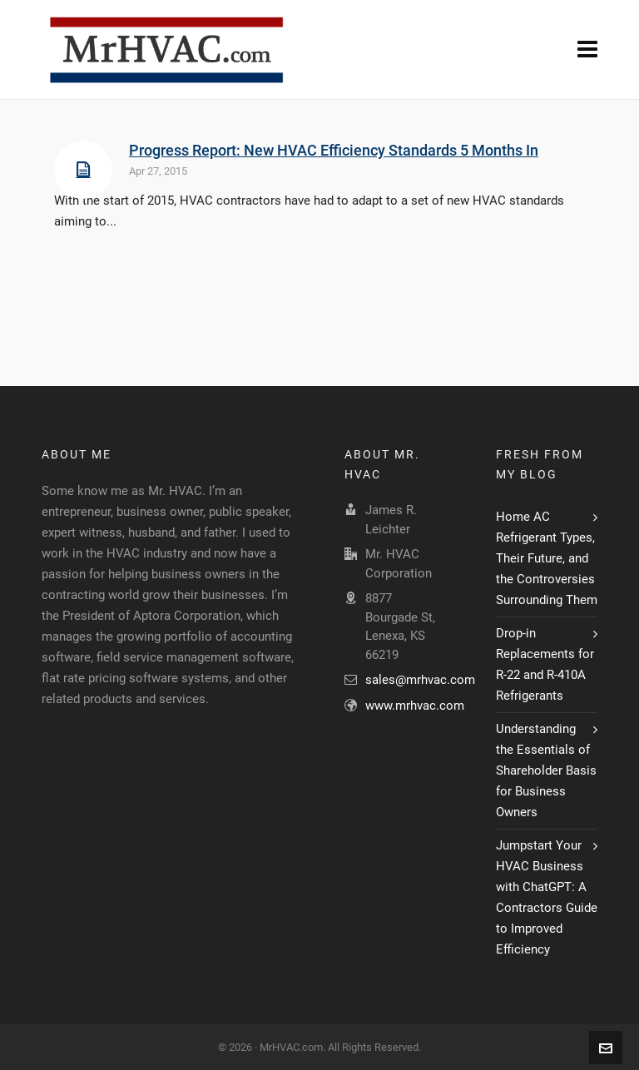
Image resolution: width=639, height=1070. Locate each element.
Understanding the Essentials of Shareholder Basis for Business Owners (546, 770)
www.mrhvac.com (414, 705)
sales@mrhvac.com (420, 679)
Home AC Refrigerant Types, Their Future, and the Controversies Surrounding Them (546, 558)
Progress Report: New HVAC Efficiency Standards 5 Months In (333, 150)
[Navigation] (587, 50)
